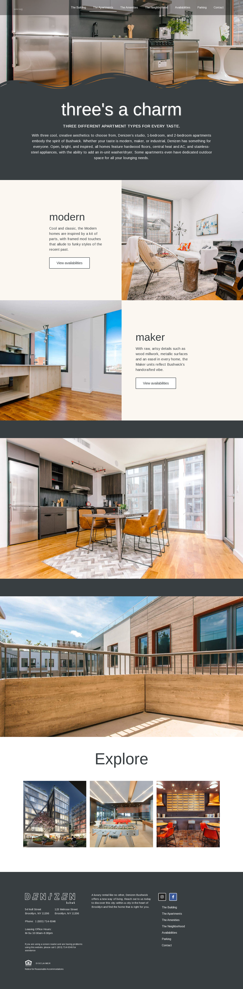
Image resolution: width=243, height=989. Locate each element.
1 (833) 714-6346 (45, 921)
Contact (219, 7)
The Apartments (103, 7)
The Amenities (129, 7)
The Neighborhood (156, 7)
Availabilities (182, 7)
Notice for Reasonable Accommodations (44, 969)
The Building (78, 7)
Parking (202, 7)
